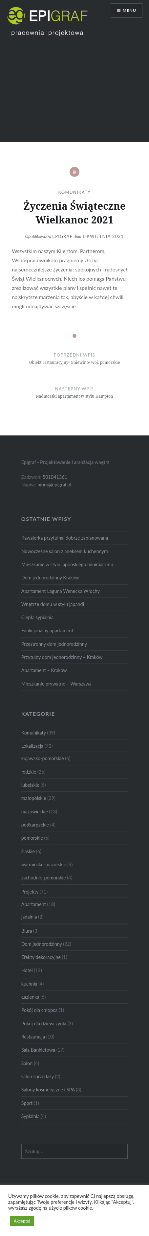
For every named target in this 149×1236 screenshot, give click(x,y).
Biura (26, 931)
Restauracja (33, 1036)
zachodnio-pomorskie (43, 877)
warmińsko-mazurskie (43, 864)
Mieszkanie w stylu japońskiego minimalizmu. (68, 564)
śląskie (28, 851)
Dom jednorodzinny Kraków (50, 577)
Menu (129, 10)
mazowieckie (34, 811)
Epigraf (62, 236)
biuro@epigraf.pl (54, 484)
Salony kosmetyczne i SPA (48, 1089)
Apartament (33, 904)
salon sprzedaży (37, 1076)
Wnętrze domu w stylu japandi (52, 604)
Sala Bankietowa (38, 1050)
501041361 (55, 477)
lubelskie (30, 785)
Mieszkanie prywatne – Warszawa (56, 684)
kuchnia (29, 984)
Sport (26, 1103)
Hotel (27, 970)
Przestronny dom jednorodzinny (54, 644)
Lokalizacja (32, 746)
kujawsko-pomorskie (42, 758)
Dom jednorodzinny (41, 944)
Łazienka (30, 997)
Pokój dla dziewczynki (43, 1023)
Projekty (29, 892)
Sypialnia (30, 1116)
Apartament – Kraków (44, 670)
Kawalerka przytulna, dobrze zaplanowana (64, 538)
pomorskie (32, 838)
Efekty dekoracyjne (41, 957)
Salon (26, 1063)
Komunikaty (74, 192)
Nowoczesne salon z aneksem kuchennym (64, 551)
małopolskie (33, 798)
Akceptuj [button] (22, 1221)
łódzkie (28, 772)
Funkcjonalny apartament (47, 630)
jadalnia (29, 917)
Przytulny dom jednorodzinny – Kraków (62, 657)
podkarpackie (35, 825)
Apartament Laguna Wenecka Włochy (60, 591)
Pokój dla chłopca (39, 1010)
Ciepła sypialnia (37, 617)
